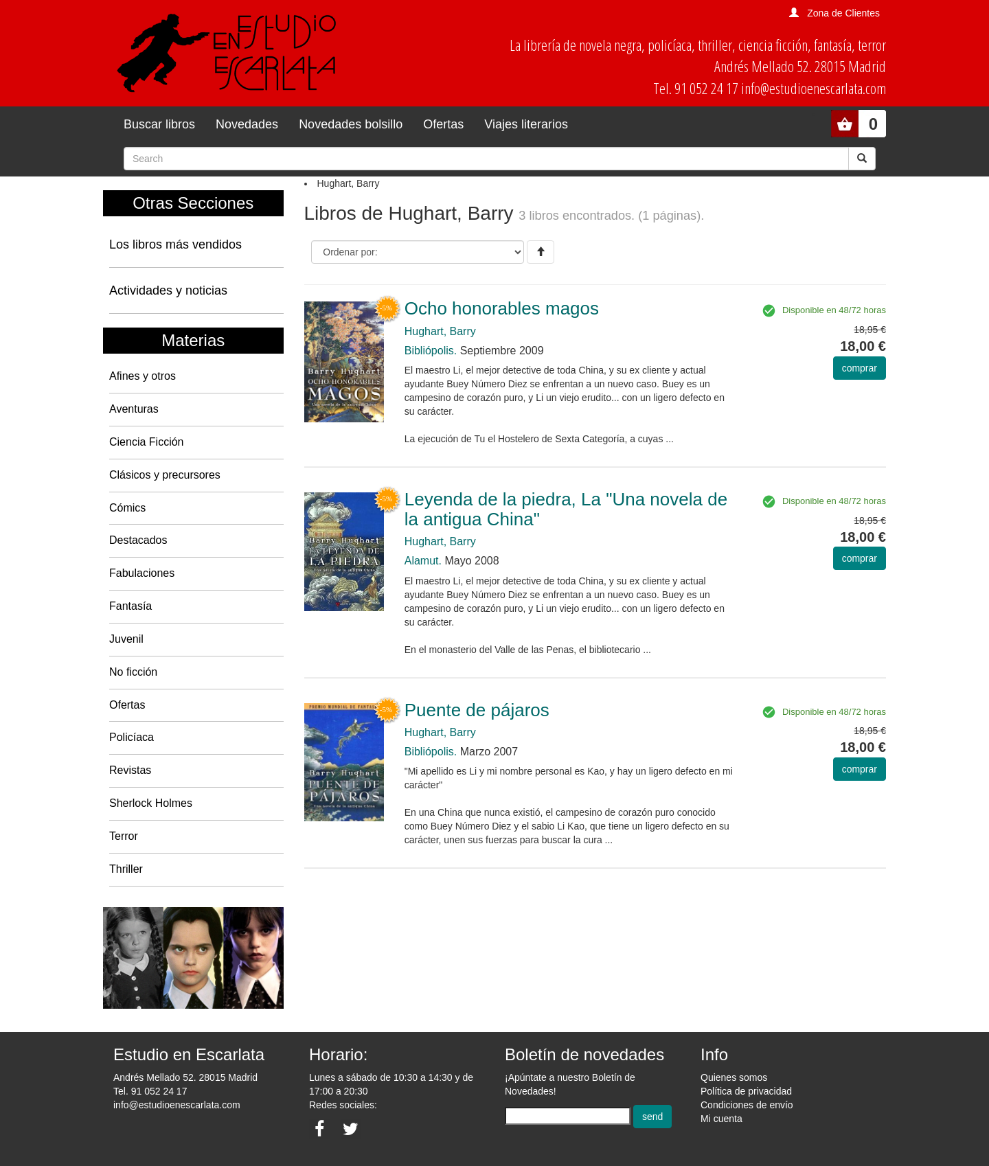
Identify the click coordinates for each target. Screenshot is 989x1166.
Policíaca (131, 737)
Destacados (138, 540)
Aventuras (134, 409)
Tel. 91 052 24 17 (150, 1091)
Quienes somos (734, 1077)
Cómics (127, 508)
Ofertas (443, 124)
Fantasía (130, 606)
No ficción (133, 672)
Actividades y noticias (168, 290)
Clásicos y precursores (164, 475)
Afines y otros (142, 376)
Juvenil (126, 639)
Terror (123, 836)
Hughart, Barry (440, 331)
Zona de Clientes (843, 13)
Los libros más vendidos (175, 244)
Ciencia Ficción (146, 442)
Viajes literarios (526, 124)
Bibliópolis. (431, 350)
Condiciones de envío (747, 1104)
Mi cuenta (721, 1118)
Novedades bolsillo (350, 124)
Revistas (130, 770)
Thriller (126, 869)
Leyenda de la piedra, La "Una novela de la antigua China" (566, 509)
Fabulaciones (141, 573)
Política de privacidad (746, 1091)
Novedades (247, 124)
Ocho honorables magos (502, 308)
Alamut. (423, 561)
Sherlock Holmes (150, 803)
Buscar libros (159, 124)
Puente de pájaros (477, 710)
